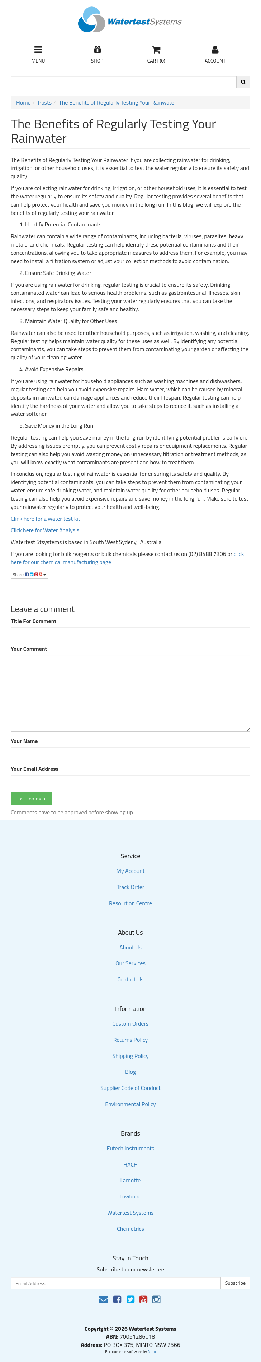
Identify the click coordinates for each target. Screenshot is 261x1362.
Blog (130, 1071)
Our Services (130, 963)
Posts (45, 102)
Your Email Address (34, 769)
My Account (131, 870)
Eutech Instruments (131, 1148)
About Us (130, 947)
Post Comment (31, 798)
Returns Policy (130, 1039)
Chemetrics (130, 1228)
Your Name (24, 741)
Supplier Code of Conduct (130, 1087)
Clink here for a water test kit (46, 518)
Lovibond (130, 1196)
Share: (29, 574)
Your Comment (29, 649)
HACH (130, 1164)
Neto (152, 1351)
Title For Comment (33, 621)
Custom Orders (131, 1023)
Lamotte (130, 1180)
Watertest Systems (130, 1212)
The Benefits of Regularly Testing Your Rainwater (117, 102)
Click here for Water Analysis (45, 530)
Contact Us (131, 979)
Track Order (130, 887)
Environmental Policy (130, 1104)
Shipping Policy (130, 1056)
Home (23, 102)
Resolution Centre (130, 903)
